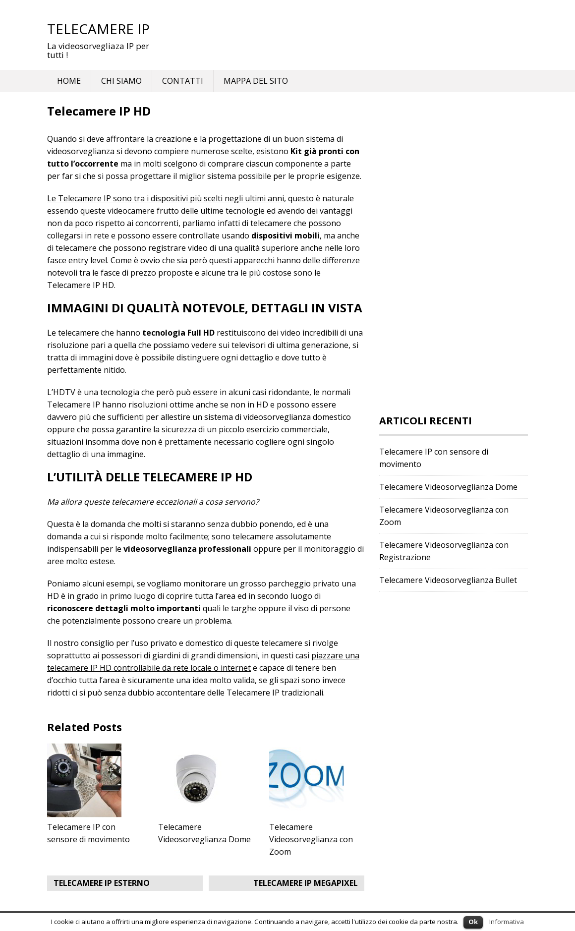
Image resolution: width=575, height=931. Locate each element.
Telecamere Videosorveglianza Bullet (448, 580)
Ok (473, 921)
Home (69, 80)
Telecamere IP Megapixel (305, 882)
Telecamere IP (98, 28)
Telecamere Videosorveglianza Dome (448, 486)
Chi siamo (121, 80)
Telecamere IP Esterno (102, 882)
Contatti (182, 80)
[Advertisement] (453, 253)
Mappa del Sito (256, 80)
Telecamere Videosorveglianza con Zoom (311, 839)
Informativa (506, 921)
